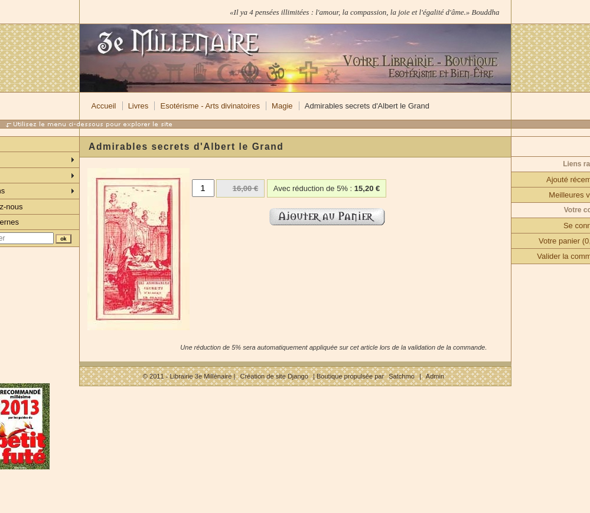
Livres (138, 105)
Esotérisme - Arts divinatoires (210, 105)
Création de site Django (274, 376)
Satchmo (402, 376)
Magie (282, 105)
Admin (435, 376)
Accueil (104, 105)
